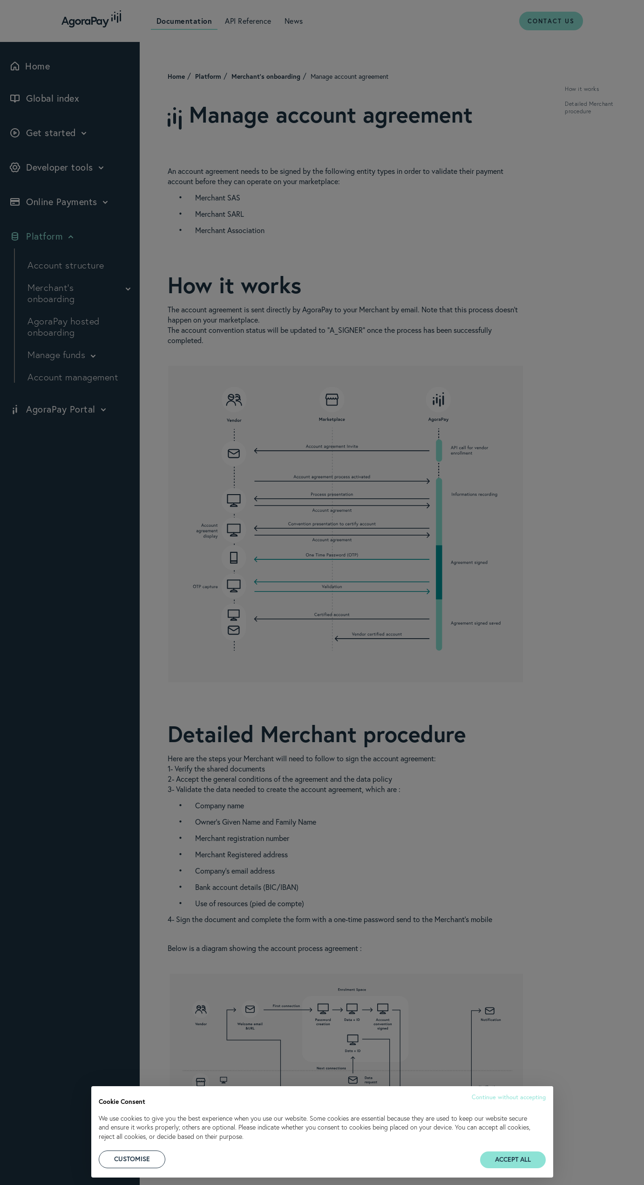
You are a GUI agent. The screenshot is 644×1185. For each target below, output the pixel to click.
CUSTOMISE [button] (132, 1159)
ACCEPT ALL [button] (513, 1159)
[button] (508, 1096)
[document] (322, 1117)
